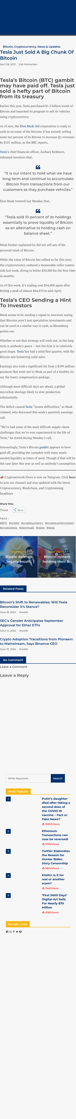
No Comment (13, 660)
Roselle (23, 612)
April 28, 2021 (8, 64)
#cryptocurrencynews (59, 522)
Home (58, 4)
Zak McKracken (28, 64)
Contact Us (62, 31)
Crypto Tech (62, 22)
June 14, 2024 (8, 630)
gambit (44, 447)
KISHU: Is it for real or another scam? (53, 879)
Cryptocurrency (65, 8)
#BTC (3, 522)
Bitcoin (59, 13)
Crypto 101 (61, 17)
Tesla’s (4, 152)
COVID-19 (60, 26)
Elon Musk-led (29, 126)
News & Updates (48, 46)
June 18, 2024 (8, 612)
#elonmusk (26, 527)
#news (40, 527)
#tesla (51, 527)
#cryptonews (8, 527)
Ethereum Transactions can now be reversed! (55, 835)
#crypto (14, 522)
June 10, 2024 (8, 649)
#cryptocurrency (32, 522)
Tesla (20, 351)
